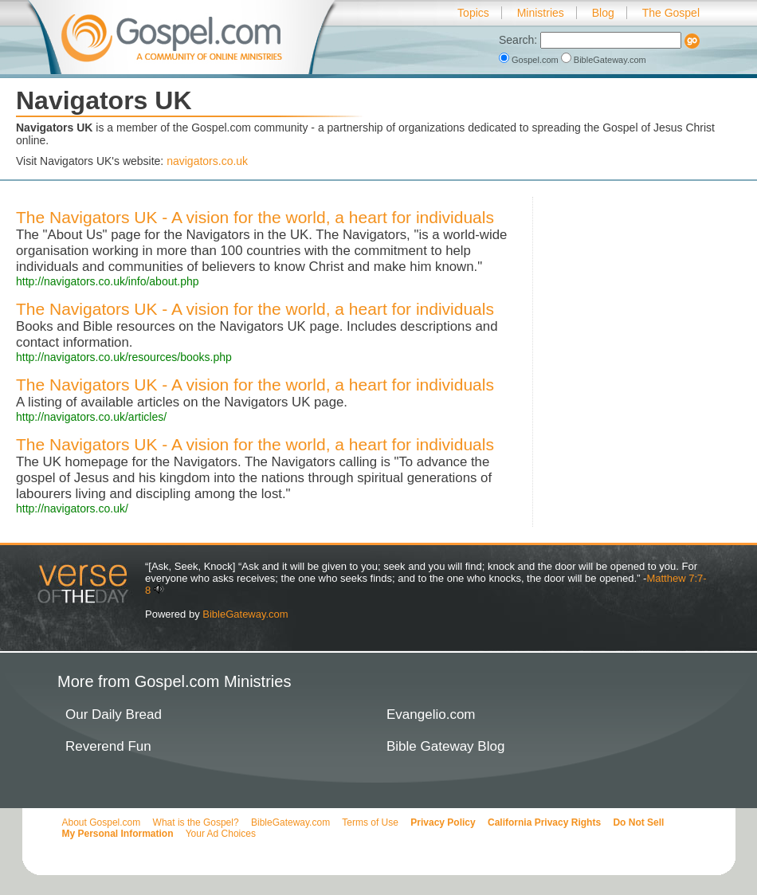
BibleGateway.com (603, 60)
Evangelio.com (431, 714)
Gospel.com (530, 60)
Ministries (540, 12)
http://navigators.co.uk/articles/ (91, 416)
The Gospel (671, 12)
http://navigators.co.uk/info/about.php (107, 281)
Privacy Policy (442, 822)
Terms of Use (370, 822)
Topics (473, 12)
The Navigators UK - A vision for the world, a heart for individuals (255, 217)
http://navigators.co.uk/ (72, 508)
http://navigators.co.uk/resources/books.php (124, 357)
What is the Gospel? (196, 822)
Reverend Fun (108, 746)
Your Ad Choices (221, 833)
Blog (603, 12)
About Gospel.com (101, 822)
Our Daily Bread (113, 714)
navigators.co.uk (207, 161)
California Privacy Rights (544, 822)
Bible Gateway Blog (445, 746)
